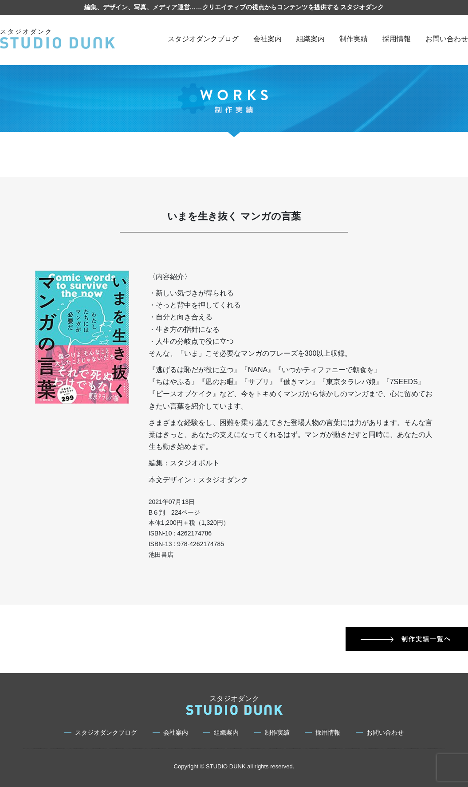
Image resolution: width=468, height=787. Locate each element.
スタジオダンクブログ (203, 39)
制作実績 (353, 39)
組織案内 (310, 39)
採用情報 (396, 39)
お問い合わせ (446, 39)
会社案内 (267, 39)
